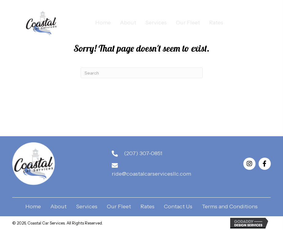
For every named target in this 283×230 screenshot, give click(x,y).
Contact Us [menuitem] (178, 206)
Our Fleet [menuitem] (119, 206)
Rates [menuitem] (147, 206)
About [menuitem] (58, 206)
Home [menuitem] (33, 206)
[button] (249, 164)
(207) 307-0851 (143, 153)
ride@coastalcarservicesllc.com (151, 173)
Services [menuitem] (86, 206)
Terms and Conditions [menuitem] (230, 206)
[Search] (142, 73)
